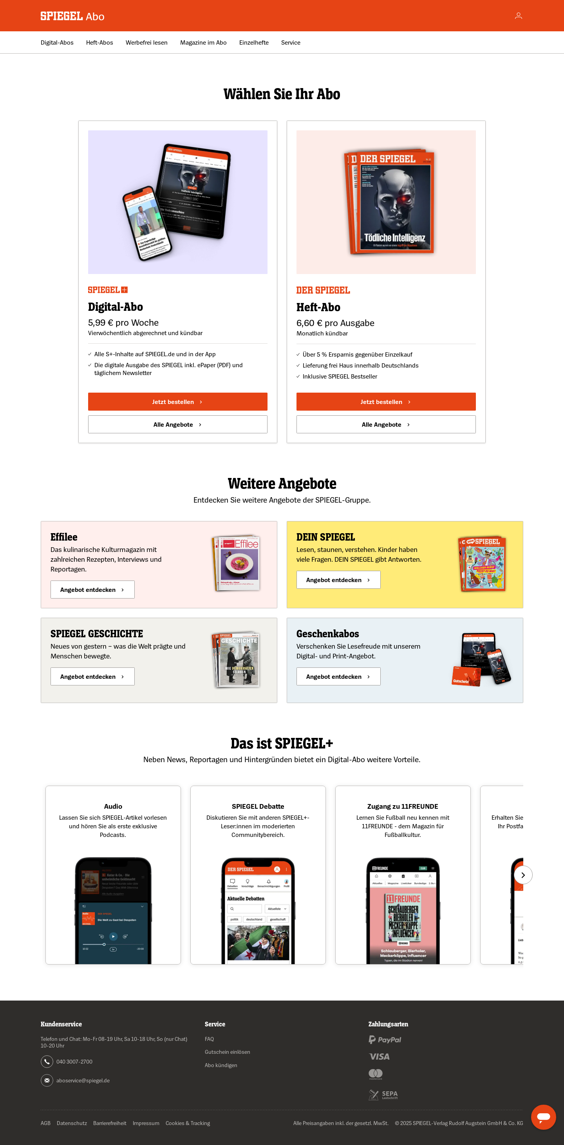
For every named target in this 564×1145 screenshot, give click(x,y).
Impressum (146, 1123)
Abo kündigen (221, 1065)
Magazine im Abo (203, 42)
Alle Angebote (173, 424)
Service (290, 42)
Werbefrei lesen (147, 42)
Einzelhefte (254, 42)
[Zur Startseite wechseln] (73, 15)
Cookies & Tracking (188, 1123)
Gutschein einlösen (227, 1051)
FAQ (209, 1038)
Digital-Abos (57, 42)
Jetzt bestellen (173, 402)
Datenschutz (72, 1123)
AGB (46, 1123)
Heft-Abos (99, 42)
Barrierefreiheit (110, 1123)
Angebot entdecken (88, 589)
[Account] (518, 15)
